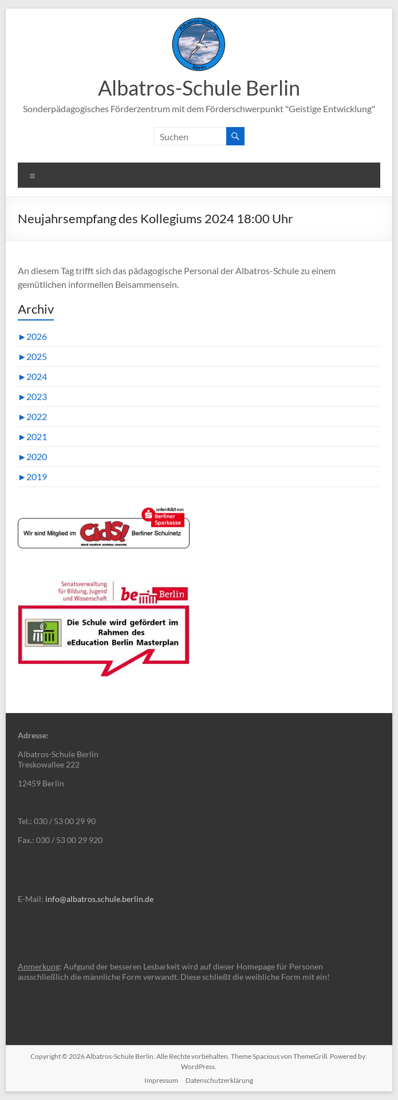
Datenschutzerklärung (219, 1080)
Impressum (161, 1080)
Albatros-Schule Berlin (199, 87)
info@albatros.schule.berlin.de (99, 899)
